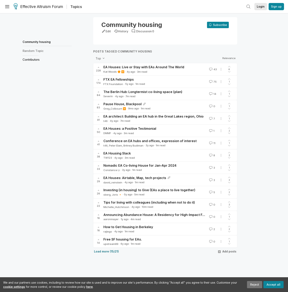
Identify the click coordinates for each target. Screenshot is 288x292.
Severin (108, 96)
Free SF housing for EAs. (122, 239)
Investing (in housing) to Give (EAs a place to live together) (149, 190)
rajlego (107, 231)
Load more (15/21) (106, 251)
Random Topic (33, 50)
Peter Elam (115, 145)
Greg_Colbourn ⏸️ (114, 108)
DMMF (107, 133)
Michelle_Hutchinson (116, 207)
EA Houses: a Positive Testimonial (129, 129)
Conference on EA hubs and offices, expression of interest (150, 141)
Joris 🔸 (117, 194)
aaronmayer (111, 219)
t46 (105, 121)
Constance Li (111, 170)
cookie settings (14, 286)
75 (212, 81)
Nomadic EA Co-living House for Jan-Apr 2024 (139, 165)
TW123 (107, 157)
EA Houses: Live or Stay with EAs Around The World (143, 67)
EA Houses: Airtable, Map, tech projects (134, 178)
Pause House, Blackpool (122, 104)
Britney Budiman (133, 145)
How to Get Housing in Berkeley (128, 227)
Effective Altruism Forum (38, 7)
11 (211, 143)
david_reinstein (112, 182)
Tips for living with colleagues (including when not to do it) (149, 202)
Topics (76, 7)
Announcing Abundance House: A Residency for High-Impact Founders (159, 215)
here (89, 286)
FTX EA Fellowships (118, 79)
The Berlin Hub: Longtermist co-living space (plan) (142, 92)
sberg (107, 194)
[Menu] (7, 6)
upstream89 (110, 243)
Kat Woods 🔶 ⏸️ (113, 71)
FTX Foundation (113, 84)
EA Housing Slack (117, 153)
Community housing (37, 42)
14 (212, 94)
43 (212, 69)
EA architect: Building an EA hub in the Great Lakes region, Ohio (153, 116)
